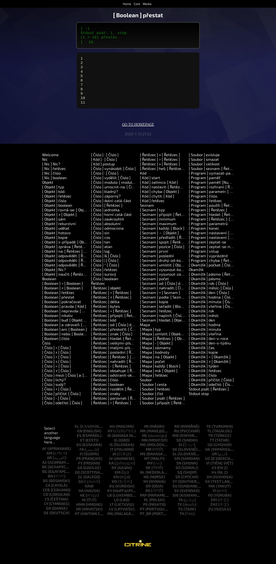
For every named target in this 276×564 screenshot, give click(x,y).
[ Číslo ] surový (103, 285)
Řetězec (98, 294)
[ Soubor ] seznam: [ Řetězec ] (214, 179)
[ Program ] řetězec (205, 211)
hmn (80, 515)
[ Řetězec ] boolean (107, 395)
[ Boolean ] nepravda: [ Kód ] (66, 322)
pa (147, 501)
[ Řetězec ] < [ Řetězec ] (111, 413)
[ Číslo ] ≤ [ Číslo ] (56, 372)
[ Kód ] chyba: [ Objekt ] (159, 202)
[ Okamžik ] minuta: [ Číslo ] (212, 312)
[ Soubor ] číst (151, 404)
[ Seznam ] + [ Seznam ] (160, 303)
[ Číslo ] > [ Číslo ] (56, 358)
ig (115, 451)
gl (80, 488)
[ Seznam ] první (154, 262)
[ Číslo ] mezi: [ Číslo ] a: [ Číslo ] (68, 386)
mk (143, 442)
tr (210, 446)
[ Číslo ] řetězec (104, 280)
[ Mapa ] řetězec (154, 386)
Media (147, 4)
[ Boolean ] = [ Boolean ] (62, 294)
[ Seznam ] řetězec (156, 322)
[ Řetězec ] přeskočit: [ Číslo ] (115, 340)
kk (114, 478)
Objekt (47, 193)
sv (176, 501)
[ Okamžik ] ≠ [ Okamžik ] (210, 372)
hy (110, 442)
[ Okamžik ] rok (201, 322)
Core (137, 4)
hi (84, 510)
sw (175, 506)
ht (77, 524)
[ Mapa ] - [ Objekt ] (156, 354)
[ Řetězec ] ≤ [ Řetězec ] (160, 165)
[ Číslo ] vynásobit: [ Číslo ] (113, 179)
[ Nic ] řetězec (54, 179)
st (174, 492)
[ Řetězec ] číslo (104, 391)
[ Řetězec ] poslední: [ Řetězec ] (118, 363)
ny (145, 492)
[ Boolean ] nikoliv (57, 326)
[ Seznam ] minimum (158, 230)
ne (148, 478)
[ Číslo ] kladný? (104, 202)
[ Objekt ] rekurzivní (59, 234)
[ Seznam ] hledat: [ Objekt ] (163, 331)
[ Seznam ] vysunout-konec (163, 280)
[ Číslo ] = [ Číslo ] (56, 377)
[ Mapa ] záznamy (155, 358)
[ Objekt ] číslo (54, 211)
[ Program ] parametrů (208, 234)
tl (209, 442)
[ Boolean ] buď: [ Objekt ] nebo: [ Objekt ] (76, 331)
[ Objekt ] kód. (53, 202)
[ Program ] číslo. (203, 207)
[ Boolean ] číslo (55, 349)
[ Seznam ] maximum (158, 234)
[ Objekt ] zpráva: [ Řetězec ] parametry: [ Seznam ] (86, 257)
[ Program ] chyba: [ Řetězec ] (214, 271)
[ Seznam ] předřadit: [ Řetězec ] (167, 248)
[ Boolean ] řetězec (58, 303)
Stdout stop (199, 404)
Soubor (146, 391)
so (178, 478)
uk (207, 460)
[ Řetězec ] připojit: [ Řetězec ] (117, 326)
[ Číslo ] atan (101, 257)
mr (149, 460)
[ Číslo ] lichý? (54, 391)
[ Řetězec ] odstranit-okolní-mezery (122, 386)
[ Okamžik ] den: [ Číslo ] (209, 303)
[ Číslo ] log (100, 262)
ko (114, 492)
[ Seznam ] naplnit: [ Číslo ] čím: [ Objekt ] (175, 326)
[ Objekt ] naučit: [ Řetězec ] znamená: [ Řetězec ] (84, 285)
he (82, 506)
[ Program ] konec (204, 239)
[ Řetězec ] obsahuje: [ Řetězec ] (118, 381)
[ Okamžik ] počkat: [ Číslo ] (212, 276)
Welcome (50, 165)
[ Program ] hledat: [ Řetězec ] (214, 225)
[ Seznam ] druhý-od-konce (163, 271)
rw (175, 446)
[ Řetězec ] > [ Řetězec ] (160, 170)
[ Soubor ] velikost (204, 175)
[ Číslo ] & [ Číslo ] (105, 266)
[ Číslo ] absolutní (106, 234)
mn (144, 451)
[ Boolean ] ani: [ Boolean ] (64, 340)
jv (111, 469)
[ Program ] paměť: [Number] (214, 193)
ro (177, 437)
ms (143, 465)
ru (176, 442)
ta (180, 510)
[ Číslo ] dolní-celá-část (111, 211)
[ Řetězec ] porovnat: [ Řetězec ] (118, 409)
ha (81, 501)
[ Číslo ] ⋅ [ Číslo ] (105, 165)
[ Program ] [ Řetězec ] (208, 221)
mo (143, 455)
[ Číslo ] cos (100, 248)
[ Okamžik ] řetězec (205, 381)
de (46, 524)
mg (110, 524)
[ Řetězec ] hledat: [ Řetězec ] (116, 349)
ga (79, 478)
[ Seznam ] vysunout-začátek (165, 285)
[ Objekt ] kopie (55, 248)
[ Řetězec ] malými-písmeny (115, 358)
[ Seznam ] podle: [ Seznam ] (164, 308)
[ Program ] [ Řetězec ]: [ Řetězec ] (218, 230)
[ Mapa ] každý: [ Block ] (160, 377)
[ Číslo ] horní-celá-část (111, 225)
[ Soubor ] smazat (204, 170)
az (44, 473)
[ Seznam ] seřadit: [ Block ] (163, 317)
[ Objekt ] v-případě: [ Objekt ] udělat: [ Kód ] (79, 253)
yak (211, 497)
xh (209, 488)
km (118, 483)
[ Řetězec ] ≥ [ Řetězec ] (160, 175)
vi (208, 474)
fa (82, 460)
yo (210, 506)
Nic (45, 170)
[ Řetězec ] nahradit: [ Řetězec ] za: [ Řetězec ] (130, 372)
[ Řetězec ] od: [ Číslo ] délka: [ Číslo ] (122, 335)
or (148, 497)
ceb (46, 501)
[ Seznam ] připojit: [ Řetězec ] (165, 225)
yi (214, 501)
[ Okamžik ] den (202, 331)
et (82, 451)
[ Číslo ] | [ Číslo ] (104, 271)
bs (45, 491)
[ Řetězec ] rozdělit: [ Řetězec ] (117, 400)
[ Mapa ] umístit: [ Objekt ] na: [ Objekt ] (173, 345)
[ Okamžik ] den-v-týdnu (210, 354)
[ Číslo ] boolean (104, 289)
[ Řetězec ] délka (105, 312)
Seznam (147, 216)
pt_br (145, 524)
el (77, 437)
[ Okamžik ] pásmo (204, 289)
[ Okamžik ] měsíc (204, 326)
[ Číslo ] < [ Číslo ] (56, 368)
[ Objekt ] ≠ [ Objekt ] (59, 225)
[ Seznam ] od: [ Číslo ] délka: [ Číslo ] (171, 294)
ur (214, 465)
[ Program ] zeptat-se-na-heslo (216, 257)
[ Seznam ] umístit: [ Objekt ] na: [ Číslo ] (174, 276)
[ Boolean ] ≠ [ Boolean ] (62, 299)
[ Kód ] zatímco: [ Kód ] (159, 193)
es (79, 446)
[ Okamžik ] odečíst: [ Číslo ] (212, 395)
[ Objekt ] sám (54, 230)
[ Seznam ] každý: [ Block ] (162, 239)
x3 (214, 478)
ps (145, 515)
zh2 (214, 515)
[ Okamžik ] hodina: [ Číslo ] (212, 308)
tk (208, 437)
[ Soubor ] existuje (204, 165)
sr (177, 488)
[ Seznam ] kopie (154, 312)
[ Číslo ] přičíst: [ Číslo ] (61, 404)
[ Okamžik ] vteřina (205, 345)
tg (180, 520)
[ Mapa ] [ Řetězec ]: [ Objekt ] (165, 349)
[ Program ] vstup (204, 262)
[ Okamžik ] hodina (204, 335)
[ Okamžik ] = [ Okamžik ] (210, 368)
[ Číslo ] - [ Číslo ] (56, 409)
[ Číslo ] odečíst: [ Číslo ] (62, 413)
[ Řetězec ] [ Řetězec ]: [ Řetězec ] (119, 368)
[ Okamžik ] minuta (205, 340)
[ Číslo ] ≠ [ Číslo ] (56, 381)
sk (174, 460)
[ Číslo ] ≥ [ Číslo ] (56, 363)
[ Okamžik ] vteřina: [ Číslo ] (212, 317)
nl (142, 483)
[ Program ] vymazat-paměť (213, 184)
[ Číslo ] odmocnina (107, 239)
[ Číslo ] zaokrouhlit (107, 230)
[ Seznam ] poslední (157, 266)
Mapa (145, 335)
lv (111, 520)
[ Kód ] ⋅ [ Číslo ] (104, 170)
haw (89, 497)
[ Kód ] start (150, 188)
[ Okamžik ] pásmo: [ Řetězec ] (214, 285)
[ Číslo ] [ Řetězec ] (106, 216)
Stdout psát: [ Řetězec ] (209, 400)
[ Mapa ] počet (152, 372)
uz (207, 469)
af (44, 459)
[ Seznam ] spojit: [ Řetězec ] (164, 253)
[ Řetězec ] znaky (105, 404)
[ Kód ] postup (103, 175)
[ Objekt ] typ (53, 198)
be (44, 478)
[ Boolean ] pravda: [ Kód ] (64, 317)
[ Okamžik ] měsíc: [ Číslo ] (211, 299)
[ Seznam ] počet (154, 289)
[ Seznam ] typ (152, 221)
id (109, 446)
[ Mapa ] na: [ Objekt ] (158, 368)
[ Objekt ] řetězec (56, 207)
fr (78, 469)
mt (147, 469)
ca (48, 496)
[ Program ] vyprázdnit (208, 266)
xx (207, 492)
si (180, 455)
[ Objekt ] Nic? (54, 280)
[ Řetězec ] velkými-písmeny (116, 354)
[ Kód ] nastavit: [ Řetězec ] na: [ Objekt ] (174, 198)
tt (212, 451)
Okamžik (196, 280)
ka (111, 474)
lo (116, 510)
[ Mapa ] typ (150, 340)
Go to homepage (138, 135)
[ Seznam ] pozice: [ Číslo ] (162, 257)
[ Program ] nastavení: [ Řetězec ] (217, 244)
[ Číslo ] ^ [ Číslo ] (105, 276)
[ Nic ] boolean (54, 188)
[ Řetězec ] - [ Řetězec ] (111, 377)
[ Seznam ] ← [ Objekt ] (159, 244)
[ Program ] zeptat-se (207, 253)
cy (46, 514)
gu (81, 492)
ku (111, 497)
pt (142, 520)
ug (210, 455)
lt (112, 515)
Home (127, 4)
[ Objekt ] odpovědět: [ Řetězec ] (69, 266)
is (111, 455)
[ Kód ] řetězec (152, 211)
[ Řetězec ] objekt (106, 299)
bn (50, 487)
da (48, 519)
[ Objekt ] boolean (57, 216)
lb (109, 506)
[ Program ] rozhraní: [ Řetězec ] (216, 198)
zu (210, 520)
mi (146, 437)
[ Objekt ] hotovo (56, 244)
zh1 (214, 510)
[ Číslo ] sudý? (54, 395)
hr (78, 520)
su (174, 497)
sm (177, 469)
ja (114, 465)
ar (49, 468)
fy (80, 474)
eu (78, 455)
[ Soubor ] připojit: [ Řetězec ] (165, 413)
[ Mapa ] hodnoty (154, 363)
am (49, 464)
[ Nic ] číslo (51, 184)
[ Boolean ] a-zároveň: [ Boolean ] (70, 335)
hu (112, 437)
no (146, 488)
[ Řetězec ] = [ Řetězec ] (111, 303)
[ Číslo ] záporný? (106, 207)
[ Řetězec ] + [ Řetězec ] (111, 322)
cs (47, 510)
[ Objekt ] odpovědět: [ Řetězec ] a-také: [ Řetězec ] (85, 271)
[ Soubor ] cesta (153, 395)
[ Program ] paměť (204, 188)
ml (145, 446)
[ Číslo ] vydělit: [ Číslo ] (111, 188)
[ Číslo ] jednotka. (105, 221)
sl (174, 465)
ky (109, 501)
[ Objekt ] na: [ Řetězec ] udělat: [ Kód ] (74, 262)
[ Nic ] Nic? (51, 175)
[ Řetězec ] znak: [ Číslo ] (111, 345)
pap (143, 506)
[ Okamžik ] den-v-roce (208, 349)
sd (178, 451)
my (150, 474)
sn (178, 474)
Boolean (49, 289)
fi (81, 465)
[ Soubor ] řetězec (155, 400)
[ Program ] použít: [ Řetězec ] (214, 216)
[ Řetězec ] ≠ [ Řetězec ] (111, 308)
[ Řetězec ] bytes (105, 317)
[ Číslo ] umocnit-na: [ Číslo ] (115, 198)
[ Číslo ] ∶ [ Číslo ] (104, 184)
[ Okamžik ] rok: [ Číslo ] (208, 294)
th (181, 524)
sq (179, 483)
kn (116, 488)
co (45, 505)
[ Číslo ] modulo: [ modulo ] (113, 193)
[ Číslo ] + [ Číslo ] (56, 400)
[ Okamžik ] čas (201, 358)
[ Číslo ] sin (100, 244)
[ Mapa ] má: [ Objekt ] (158, 381)
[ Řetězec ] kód (103, 331)
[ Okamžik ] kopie (203, 363)
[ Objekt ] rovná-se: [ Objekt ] (66, 221)
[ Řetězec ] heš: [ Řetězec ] (162, 179)
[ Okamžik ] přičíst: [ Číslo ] (211, 391)
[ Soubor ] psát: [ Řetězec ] (162, 409)
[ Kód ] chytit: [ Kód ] (157, 207)
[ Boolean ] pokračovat (61, 312)
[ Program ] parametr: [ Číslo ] (214, 202)
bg (44, 482)
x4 (213, 483)
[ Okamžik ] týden (204, 377)
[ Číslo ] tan (100, 253)
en (79, 442)
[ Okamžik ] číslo (203, 386)
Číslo (46, 354)
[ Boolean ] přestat (58, 308)
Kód (143, 184)
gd (77, 483)
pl (146, 510)
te (179, 515)
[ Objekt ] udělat (55, 239)
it (111, 460)
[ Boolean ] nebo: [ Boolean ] (66, 345)
